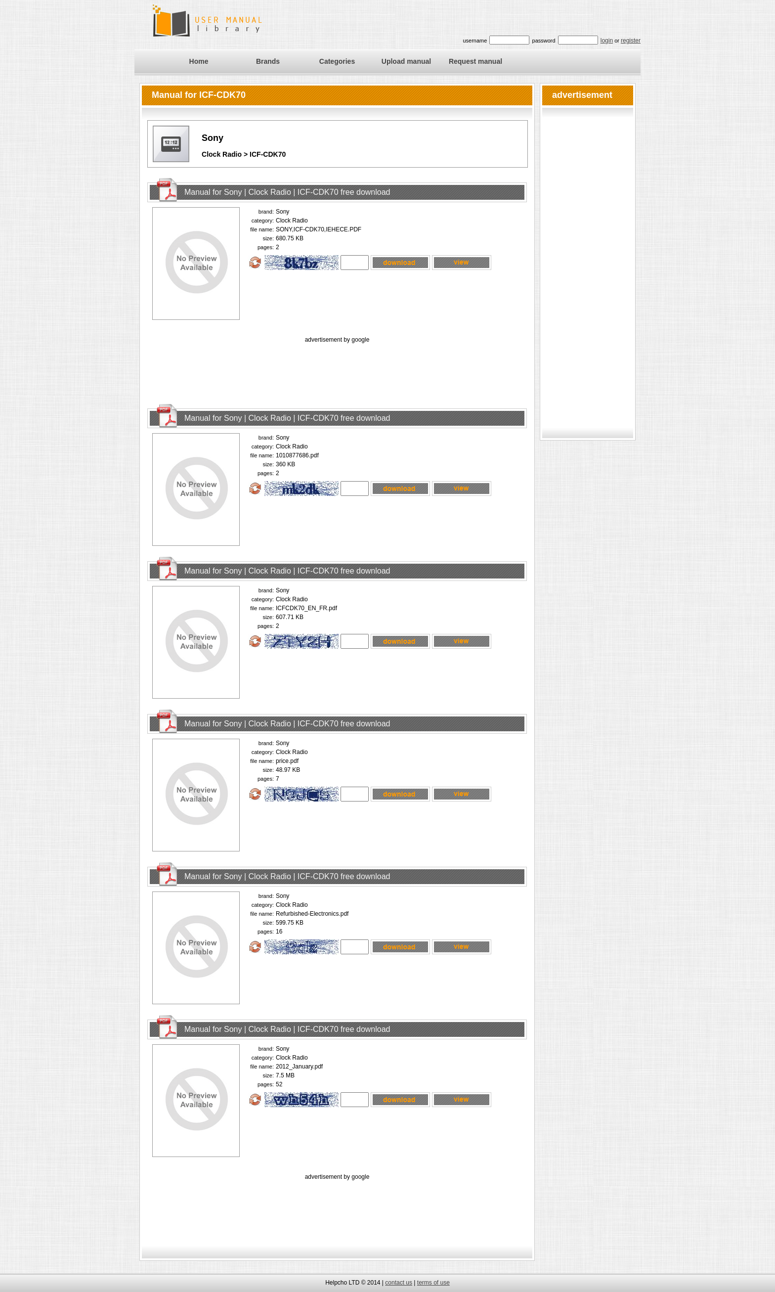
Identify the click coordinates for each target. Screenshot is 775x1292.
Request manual (475, 61)
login (607, 40)
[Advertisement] (337, 367)
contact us (398, 1282)
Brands (268, 61)
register (631, 40)
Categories (337, 61)
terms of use (433, 1282)
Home (199, 61)
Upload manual (406, 61)
